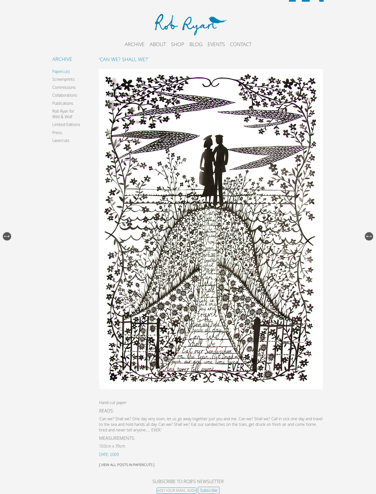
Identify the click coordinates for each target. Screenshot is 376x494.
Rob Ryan (188, 23)
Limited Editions (66, 124)
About (158, 44)
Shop (177, 44)
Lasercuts (60, 140)
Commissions (64, 87)
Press (57, 132)
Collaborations (64, 95)
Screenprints (63, 79)
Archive (135, 44)
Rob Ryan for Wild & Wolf (63, 113)
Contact (241, 44)
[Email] (177, 491)
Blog (196, 44)
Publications (62, 103)
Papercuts (61, 71)
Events (216, 44)
